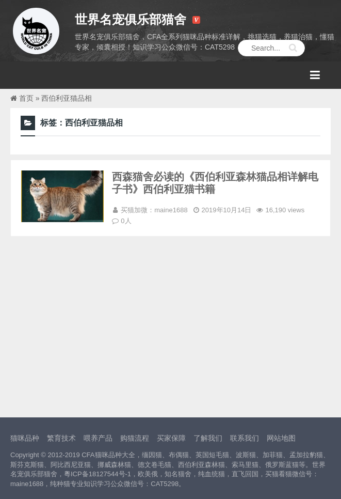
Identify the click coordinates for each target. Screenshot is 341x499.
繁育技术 (61, 438)
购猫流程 (134, 438)
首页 (26, 98)
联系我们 (244, 438)
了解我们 (207, 438)
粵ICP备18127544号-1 (97, 474)
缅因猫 (152, 455)
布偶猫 (179, 455)
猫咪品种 (24, 438)
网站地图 (281, 438)
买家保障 (171, 438)
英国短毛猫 (212, 455)
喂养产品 (98, 438)
